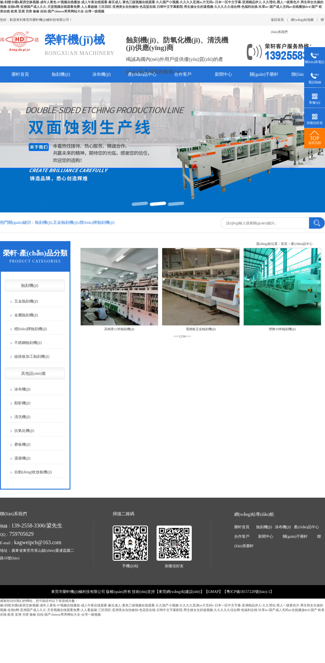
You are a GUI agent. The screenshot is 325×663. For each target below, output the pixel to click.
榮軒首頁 (20, 74)
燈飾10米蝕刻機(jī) (282, 329)
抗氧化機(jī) (24, 431)
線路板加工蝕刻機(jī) (31, 357)
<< (175, 336)
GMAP (213, 592)
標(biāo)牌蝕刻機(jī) (30, 329)
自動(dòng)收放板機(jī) (33, 472)
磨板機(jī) (22, 444)
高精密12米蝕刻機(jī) (119, 329)
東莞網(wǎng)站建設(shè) (179, 592)
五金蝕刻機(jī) (26, 301)
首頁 (284, 244)
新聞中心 (223, 74)
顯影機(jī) (22, 403)
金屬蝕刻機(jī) (26, 315)
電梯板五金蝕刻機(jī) (201, 329)
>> (189, 336)
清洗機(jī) (22, 417)
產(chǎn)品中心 (142, 74)
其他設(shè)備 (33, 373)
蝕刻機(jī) (61, 74)
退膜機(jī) (22, 458)
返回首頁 (277, 20)
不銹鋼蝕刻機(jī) (28, 343)
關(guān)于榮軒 (264, 74)
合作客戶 (182, 74)
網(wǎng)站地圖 (302, 20)
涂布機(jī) (101, 74)
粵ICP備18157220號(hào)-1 (248, 592)
